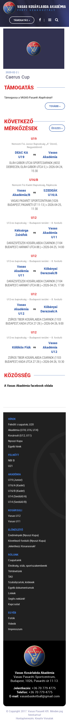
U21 (10, 466)
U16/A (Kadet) (16, 485)
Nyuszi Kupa (15, 441)
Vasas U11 (14, 521)
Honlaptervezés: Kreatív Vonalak (34, 718)
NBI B (11, 460)
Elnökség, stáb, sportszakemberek (27, 565)
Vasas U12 (14, 516)
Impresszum (15, 629)
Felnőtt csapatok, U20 (21, 424)
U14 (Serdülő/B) (17, 502)
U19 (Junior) (15, 480)
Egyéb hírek (14, 446)
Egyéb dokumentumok (21, 587)
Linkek (12, 593)
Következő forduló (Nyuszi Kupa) (27, 540)
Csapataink (14, 560)
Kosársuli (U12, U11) (20, 435)
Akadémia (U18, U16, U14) (23, 430)
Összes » (57, 128)
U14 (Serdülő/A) (17, 496)
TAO (10, 576)
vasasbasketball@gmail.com (40, 696)
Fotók (11, 618)
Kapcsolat (14, 604)
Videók (12, 623)
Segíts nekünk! (16, 598)
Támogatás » (22, 20)
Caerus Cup (18, 77)
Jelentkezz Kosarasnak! (21, 546)
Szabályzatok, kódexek (21, 582)
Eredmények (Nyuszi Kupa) (23, 535)
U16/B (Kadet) (16, 491)
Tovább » (55, 106)
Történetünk (15, 571)
